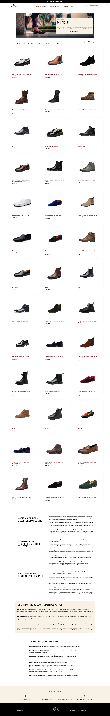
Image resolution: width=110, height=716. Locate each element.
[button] (45, 6)
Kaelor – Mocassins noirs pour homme (21, 250)
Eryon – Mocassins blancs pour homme (21, 215)
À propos (51, 710)
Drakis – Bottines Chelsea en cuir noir (21, 144)
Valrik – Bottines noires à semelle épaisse (54, 426)
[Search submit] (101, 5)
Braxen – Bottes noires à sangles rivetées (54, 109)
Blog (59, 710)
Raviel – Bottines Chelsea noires (52, 391)
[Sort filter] (20, 43)
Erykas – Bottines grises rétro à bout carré (87, 180)
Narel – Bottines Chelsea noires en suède (54, 321)
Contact (56, 710)
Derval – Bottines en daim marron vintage (87, 109)
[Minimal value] (89, 42)
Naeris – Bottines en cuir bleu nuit (20, 321)
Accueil (58, 19)
